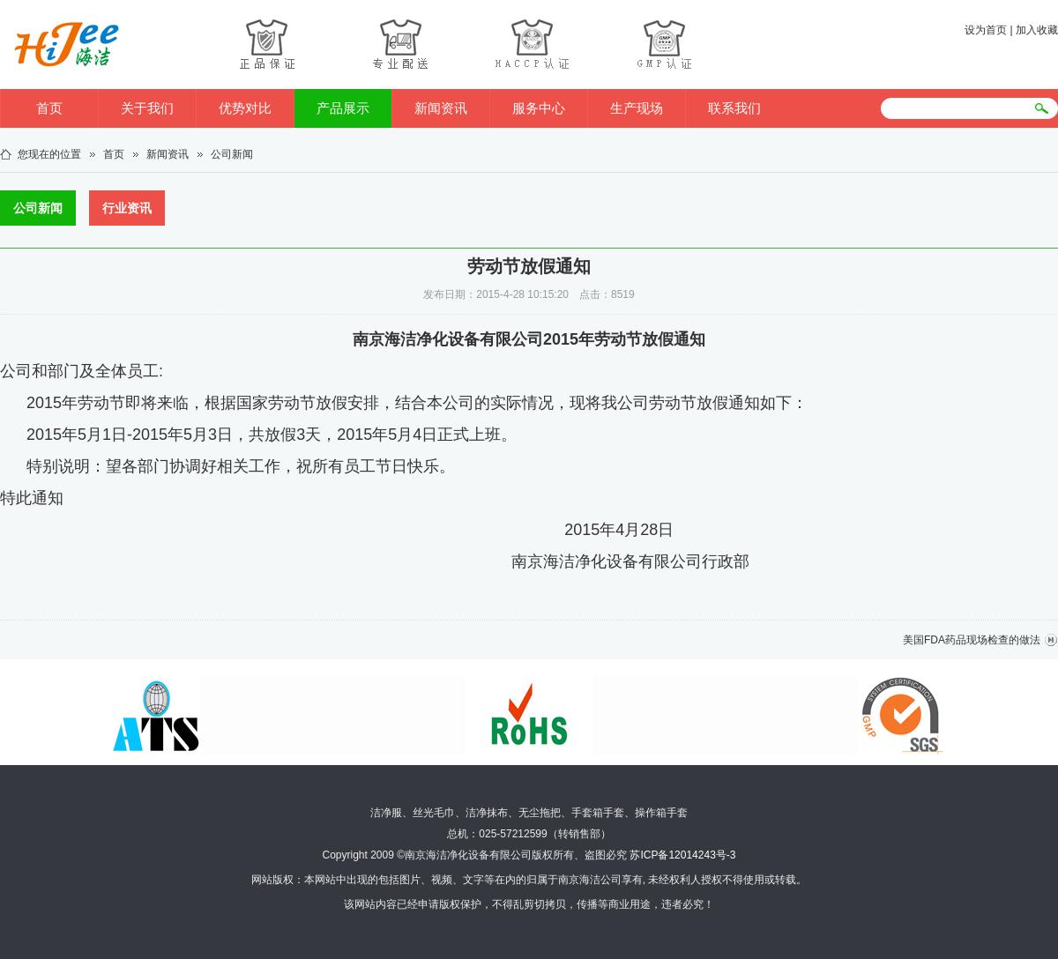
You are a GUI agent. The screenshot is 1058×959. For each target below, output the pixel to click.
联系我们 (734, 107)
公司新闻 (232, 154)
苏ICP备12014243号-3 (682, 855)
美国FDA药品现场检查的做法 (971, 640)
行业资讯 (127, 208)
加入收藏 (1037, 30)
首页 (49, 107)
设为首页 (986, 30)
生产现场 (636, 107)
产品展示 (343, 107)
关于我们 (147, 107)
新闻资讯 (440, 107)
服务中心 (538, 107)
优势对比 (245, 107)
